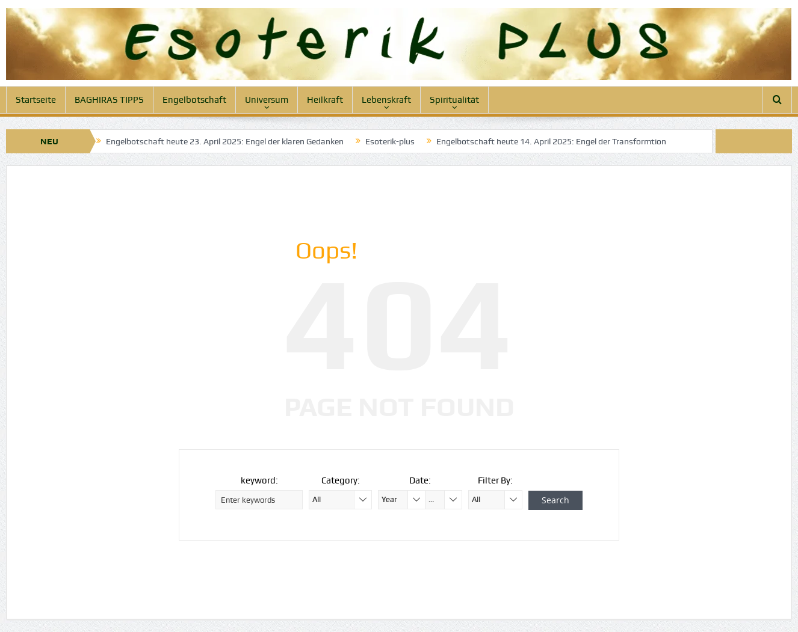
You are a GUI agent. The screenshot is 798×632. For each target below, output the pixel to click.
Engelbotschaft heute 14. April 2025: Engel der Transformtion (551, 141)
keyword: (259, 480)
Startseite (36, 99)
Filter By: (495, 480)
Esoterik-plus (390, 141)
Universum (266, 99)
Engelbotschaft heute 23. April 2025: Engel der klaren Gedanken (225, 141)
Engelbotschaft (194, 99)
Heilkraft (325, 99)
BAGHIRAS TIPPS (109, 99)
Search (555, 500)
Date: (420, 480)
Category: (340, 480)
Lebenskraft (386, 99)
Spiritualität (454, 99)
